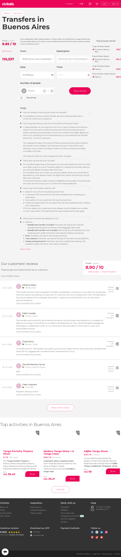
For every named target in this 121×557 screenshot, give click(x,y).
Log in (104, 4)
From (23, 51)
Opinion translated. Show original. (28, 303)
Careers (64, 522)
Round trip (31, 98)
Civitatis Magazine (38, 510)
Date (23, 67)
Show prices (80, 91)
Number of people (30, 83)
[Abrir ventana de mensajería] (5, 551)
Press (2, 510)
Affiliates (64, 510)
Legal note (96, 554)
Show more (25, 249)
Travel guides (36, 513)
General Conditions (83, 554)
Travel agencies (67, 513)
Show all (60, 490)
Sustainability (6, 513)
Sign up (115, 4)
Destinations (35, 507)
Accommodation (68, 519)
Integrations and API (70, 516)
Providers (65, 507)
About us (4, 507)
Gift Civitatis (5, 516)
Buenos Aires (17, 13)
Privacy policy (107, 554)
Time (59, 67)
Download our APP (39, 528)
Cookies (117, 554)
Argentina (7, 13)
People (31, 91)
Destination (63, 51)
